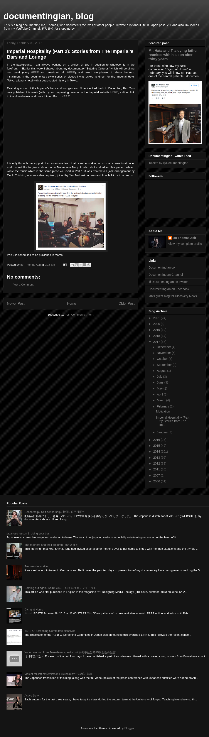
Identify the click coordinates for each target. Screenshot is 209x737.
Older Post (126, 303)
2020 (157, 324)
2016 (157, 439)
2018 (157, 336)
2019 (157, 329)
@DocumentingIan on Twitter (168, 282)
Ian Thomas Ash (184, 238)
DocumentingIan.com (162, 267)
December (164, 347)
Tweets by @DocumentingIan (168, 163)
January (163, 432)
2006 (157, 481)
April (160, 394)
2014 (157, 451)
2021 (157, 318)
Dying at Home (33, 609)
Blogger (129, 728)
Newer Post (16, 303)
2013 (157, 457)
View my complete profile (185, 243)
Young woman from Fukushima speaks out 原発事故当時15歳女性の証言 (70, 652)
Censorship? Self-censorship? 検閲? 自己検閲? (54, 512)
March (161, 400)
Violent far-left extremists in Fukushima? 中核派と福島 (58, 674)
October (163, 358)
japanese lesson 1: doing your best (28, 533)
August (162, 370)
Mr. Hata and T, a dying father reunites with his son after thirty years (173, 55)
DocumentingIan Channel (165, 274)
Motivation (163, 411)
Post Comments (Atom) (79, 314)
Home (71, 303)
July (160, 376)
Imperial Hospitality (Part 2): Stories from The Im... (172, 421)
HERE (35, 72)
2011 (157, 469)
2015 (157, 445)
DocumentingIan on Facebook (168, 289)
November (164, 353)
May (160, 388)
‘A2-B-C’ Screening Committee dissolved (49, 630)
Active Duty (31, 695)
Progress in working (36, 566)
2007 (157, 475)
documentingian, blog (48, 16)
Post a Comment (23, 284)
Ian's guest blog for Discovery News (172, 296)
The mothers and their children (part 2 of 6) (51, 544)
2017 (157, 341)
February (163, 406)
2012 (157, 463)
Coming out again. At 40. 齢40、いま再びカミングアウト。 (61, 588)
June (160, 382)
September (164, 365)
